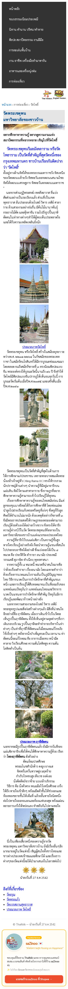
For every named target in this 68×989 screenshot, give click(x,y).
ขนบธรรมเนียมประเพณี (23, 19)
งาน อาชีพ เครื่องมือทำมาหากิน (27, 61)
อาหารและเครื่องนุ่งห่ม (22, 71)
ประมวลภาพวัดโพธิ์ (34, 347)
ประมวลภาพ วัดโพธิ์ (19, 909)
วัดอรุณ (11, 894)
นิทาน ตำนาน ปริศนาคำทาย (26, 29)
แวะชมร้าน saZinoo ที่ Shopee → (34, 979)
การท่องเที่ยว (16, 81)
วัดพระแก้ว (13, 899)
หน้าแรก (6, 104)
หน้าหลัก (14, 9)
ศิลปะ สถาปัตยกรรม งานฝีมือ (26, 40)
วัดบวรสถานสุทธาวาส (19, 904)
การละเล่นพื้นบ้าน (20, 50)
